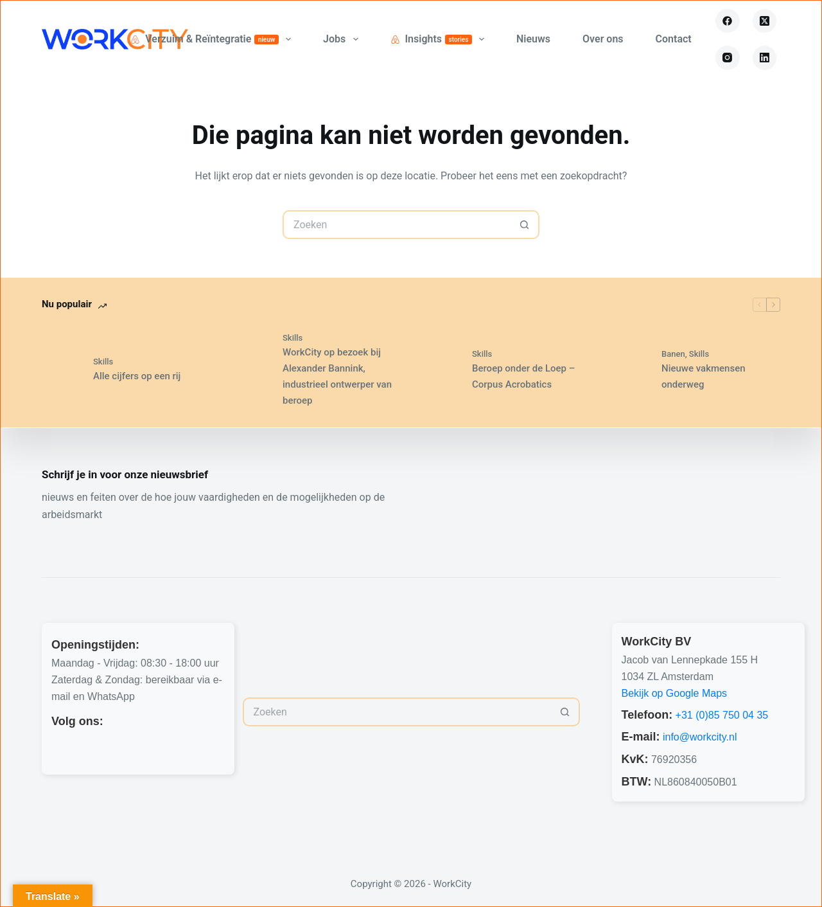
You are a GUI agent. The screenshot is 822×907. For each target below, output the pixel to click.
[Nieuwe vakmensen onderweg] (629, 369)
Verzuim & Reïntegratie (213, 39)
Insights (440, 39)
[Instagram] (727, 58)
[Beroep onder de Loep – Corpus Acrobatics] (440, 369)
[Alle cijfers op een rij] (61, 369)
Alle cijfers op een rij (136, 376)
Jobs (343, 39)
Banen (673, 354)
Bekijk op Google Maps (675, 693)
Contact (674, 39)
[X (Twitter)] (765, 21)
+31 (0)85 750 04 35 (722, 715)
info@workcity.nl (700, 737)
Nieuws (533, 39)
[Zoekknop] (525, 224)
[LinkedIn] (765, 58)
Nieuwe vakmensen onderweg (703, 376)
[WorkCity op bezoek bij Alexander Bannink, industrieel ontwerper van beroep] (250, 369)
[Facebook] (727, 21)
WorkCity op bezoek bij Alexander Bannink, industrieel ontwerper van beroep (337, 376)
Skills (103, 361)
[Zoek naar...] (397, 224)
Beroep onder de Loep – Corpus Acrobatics (523, 376)
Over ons (603, 39)
